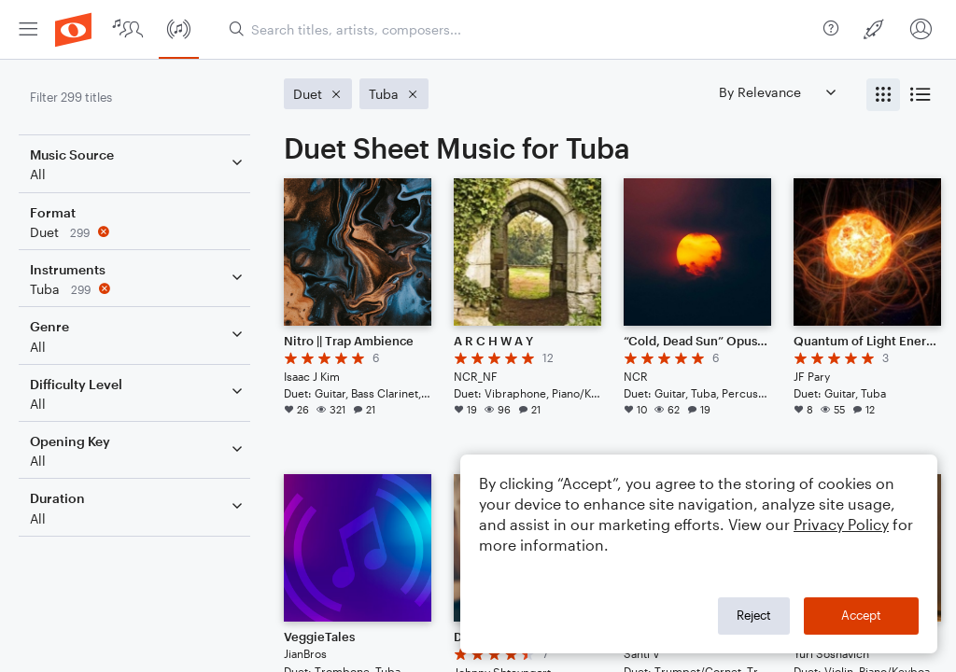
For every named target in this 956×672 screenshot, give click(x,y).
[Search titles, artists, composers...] (518, 29)
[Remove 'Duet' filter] (138, 232)
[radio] (883, 94)
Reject (754, 615)
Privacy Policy (841, 524)
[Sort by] (777, 91)
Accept (861, 615)
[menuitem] (28, 29)
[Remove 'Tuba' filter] (138, 289)
